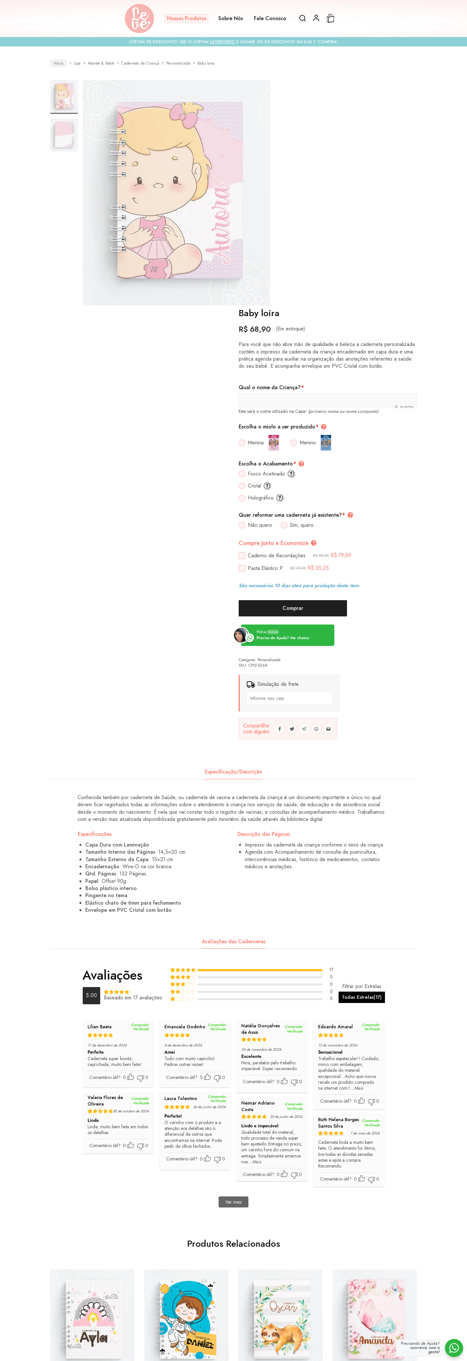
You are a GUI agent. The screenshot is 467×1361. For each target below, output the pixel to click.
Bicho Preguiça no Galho (280, 1174)
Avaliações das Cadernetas (234, 735)
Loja (77, 63)
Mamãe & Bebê (101, 63)
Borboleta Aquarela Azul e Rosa (375, 1178)
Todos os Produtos (100, 1297)
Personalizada (178, 63)
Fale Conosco (270, 18)
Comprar (343, 402)
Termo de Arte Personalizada (264, 1309)
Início (58, 63)
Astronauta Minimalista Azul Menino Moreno (186, 1178)
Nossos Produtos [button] (186, 18)
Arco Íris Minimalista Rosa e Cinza (92, 1178)
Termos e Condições (131, 1309)
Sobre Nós (230, 18)
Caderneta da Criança (140, 63)
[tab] (233, 566)
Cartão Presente (142, 1297)
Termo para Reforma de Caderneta (194, 1309)
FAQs (220, 1297)
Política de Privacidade (362, 1297)
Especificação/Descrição (233, 566)
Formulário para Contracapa (328, 1309)
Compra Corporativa (186, 1297)
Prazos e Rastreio (315, 1297)
